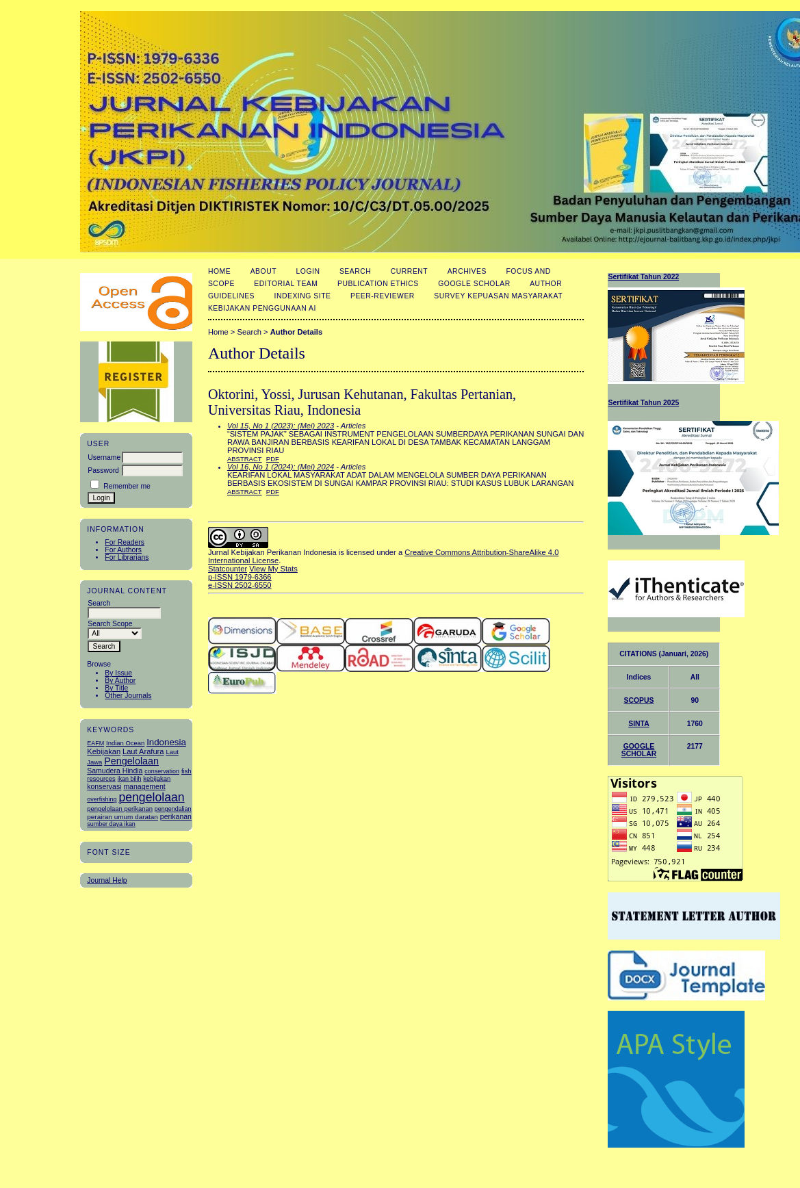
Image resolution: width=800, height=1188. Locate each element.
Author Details (296, 332)
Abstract (244, 459)
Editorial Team (286, 283)
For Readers (124, 542)
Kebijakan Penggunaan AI (262, 308)
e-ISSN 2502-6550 (240, 585)
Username (104, 457)
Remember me (127, 486)
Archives (467, 271)
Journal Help (107, 880)
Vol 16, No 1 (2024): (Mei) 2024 (280, 467)
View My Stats (273, 569)
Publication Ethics (378, 283)
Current (409, 271)
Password (103, 470)
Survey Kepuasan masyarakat (498, 296)
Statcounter (227, 569)
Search (355, 271)
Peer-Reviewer (382, 296)
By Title (116, 688)
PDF (272, 459)
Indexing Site (302, 296)
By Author (120, 680)
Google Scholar (474, 283)
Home (219, 271)
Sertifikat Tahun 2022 (643, 277)
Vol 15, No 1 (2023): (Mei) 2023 (280, 426)
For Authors (123, 550)
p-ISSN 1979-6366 (240, 577)
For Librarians (127, 557)
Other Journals (128, 695)
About (263, 271)
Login (308, 271)
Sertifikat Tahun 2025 (643, 402)
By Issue (118, 673)
